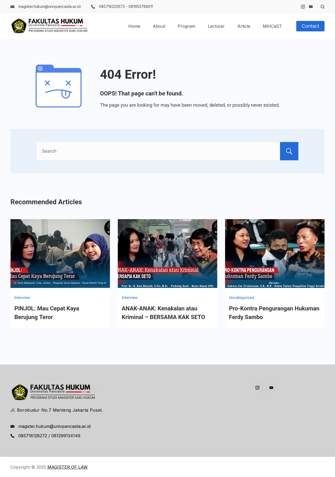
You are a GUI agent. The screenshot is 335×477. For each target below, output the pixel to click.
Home (134, 26)
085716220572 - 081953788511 (126, 6)
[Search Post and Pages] (321, 7)
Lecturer (216, 26)
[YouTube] (311, 7)
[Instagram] (303, 7)
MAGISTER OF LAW (67, 467)
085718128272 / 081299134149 (49, 435)
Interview (22, 297)
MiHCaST (272, 26)
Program (186, 26)
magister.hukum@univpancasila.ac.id (49, 6)
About (159, 26)
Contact (310, 26)
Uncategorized (241, 297)
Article (243, 26)
